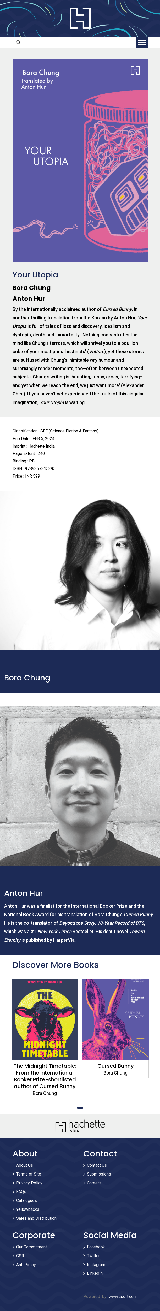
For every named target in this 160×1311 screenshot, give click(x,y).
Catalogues (26, 1200)
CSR (20, 1255)
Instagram (96, 1264)
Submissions (99, 1174)
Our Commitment (31, 1246)
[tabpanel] (44, 1039)
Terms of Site (28, 1174)
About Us (24, 1165)
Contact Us (97, 1165)
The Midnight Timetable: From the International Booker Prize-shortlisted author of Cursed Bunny (44, 1076)
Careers (94, 1183)
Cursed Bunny (115, 1066)
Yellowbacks (27, 1209)
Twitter (93, 1255)
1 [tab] (80, 1108)
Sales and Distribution (36, 1218)
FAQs (21, 1191)
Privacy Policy (29, 1183)
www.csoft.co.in (123, 1296)
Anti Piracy (26, 1264)
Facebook (96, 1246)
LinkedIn (95, 1273)
